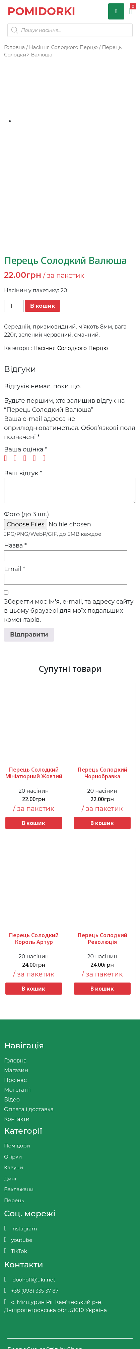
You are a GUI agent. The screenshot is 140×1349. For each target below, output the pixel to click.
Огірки (13, 1157)
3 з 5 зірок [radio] (27, 458)
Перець (14, 1200)
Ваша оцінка (25, 449)
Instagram (20, 1228)
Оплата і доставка (29, 1109)
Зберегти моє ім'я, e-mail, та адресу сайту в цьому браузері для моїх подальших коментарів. (69, 610)
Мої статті (17, 1090)
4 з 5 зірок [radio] (37, 458)
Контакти (16, 1119)
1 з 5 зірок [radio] (8, 458)
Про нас (15, 1080)
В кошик (42, 306)
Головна (14, 47)
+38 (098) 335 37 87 (31, 1290)
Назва (15, 545)
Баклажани (18, 1189)
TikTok (15, 1250)
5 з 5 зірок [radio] (47, 458)
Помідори (17, 1145)
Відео (12, 1099)
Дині (10, 1178)
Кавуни (13, 1167)
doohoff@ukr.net (29, 1279)
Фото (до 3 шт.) (26, 514)
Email (14, 569)
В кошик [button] (33, 823)
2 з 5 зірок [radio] (18, 458)
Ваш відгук (23, 473)
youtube (18, 1239)
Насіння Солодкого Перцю (63, 47)
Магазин (16, 1070)
